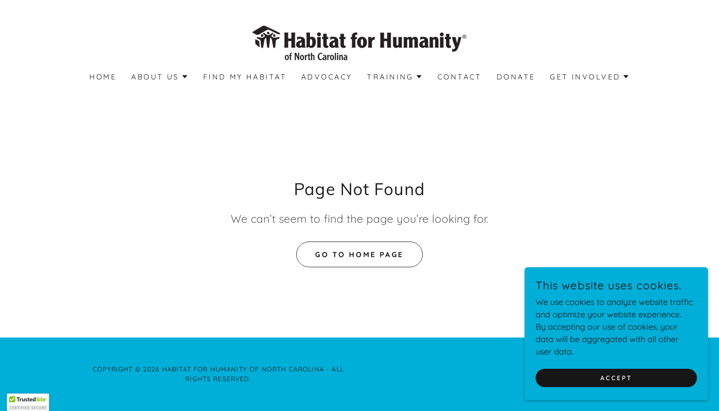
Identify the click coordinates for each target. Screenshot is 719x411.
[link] (359, 42)
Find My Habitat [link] (245, 76)
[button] (159, 76)
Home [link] (103, 76)
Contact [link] (459, 76)
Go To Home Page (359, 254)
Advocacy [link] (326, 76)
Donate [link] (516, 76)
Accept (616, 384)
